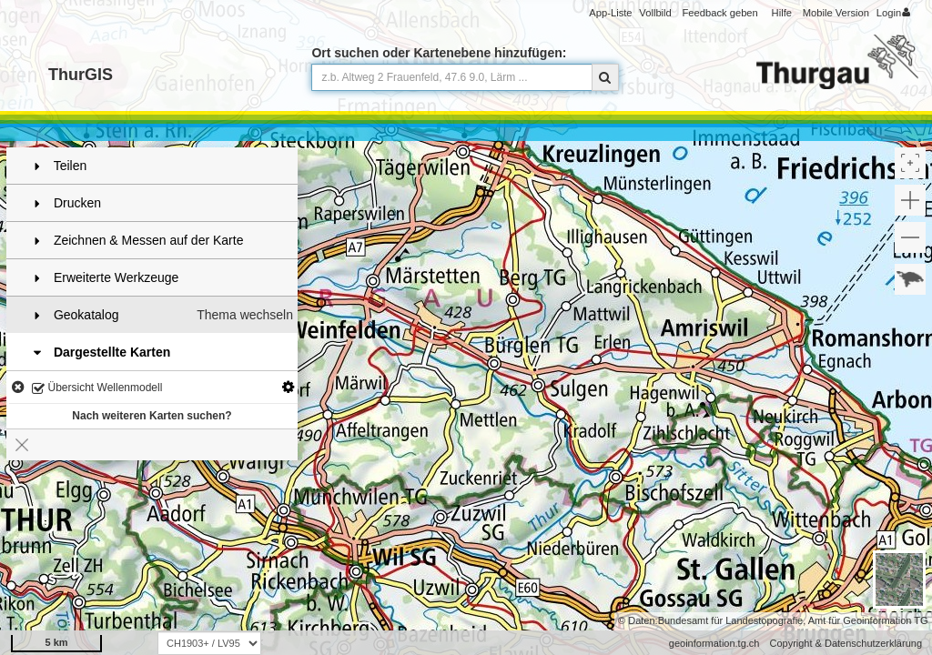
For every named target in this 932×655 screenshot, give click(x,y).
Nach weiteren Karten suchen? (151, 415)
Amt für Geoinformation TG (868, 620)
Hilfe (782, 12)
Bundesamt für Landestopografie (731, 620)
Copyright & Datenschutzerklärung (845, 643)
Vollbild (655, 12)
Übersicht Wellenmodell (97, 389)
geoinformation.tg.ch (714, 643)
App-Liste (610, 12)
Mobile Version (836, 12)
